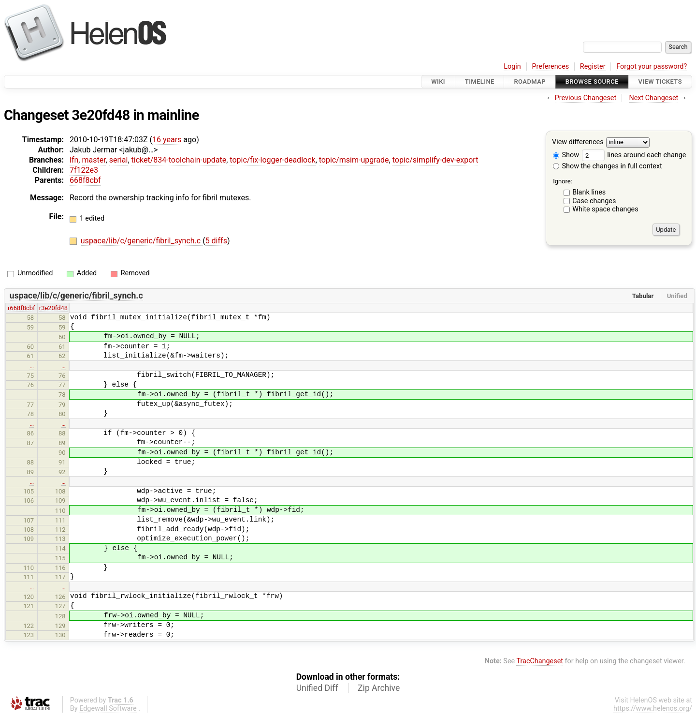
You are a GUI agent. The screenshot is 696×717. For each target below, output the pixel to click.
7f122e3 (84, 170)
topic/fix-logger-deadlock (272, 159)
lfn (74, 159)
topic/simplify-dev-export (435, 159)
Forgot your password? (651, 66)
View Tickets (660, 81)
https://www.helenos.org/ (652, 708)
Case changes (594, 201)
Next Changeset (653, 98)
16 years (166, 139)
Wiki (438, 81)
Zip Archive (379, 688)
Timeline (479, 81)
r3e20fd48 (53, 308)
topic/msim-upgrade (354, 159)
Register (593, 66)
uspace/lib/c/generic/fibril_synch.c (142, 240)
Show (566, 155)
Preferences (550, 66)
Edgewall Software (108, 708)
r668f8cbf (21, 308)
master (93, 159)
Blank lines (589, 192)
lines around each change (634, 155)
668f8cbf (85, 180)
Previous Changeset (586, 98)
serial (118, 159)
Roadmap (530, 81)
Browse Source (592, 81)
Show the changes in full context (607, 166)
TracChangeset (539, 661)
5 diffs (216, 240)
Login (512, 66)
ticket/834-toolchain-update (179, 159)
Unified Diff (317, 688)
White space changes (605, 209)
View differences (578, 142)
